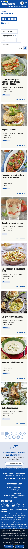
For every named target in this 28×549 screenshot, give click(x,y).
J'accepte (19, 546)
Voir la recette (20, 99)
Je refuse (8, 546)
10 (18, 437)
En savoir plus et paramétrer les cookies (14, 542)
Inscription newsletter (14, 463)
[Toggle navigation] (26, 4)
